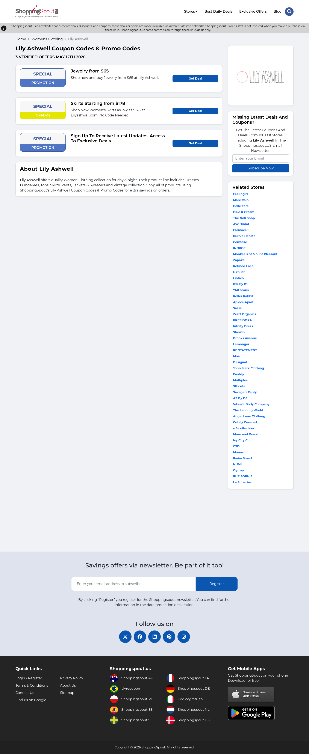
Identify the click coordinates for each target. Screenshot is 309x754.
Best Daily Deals (218, 11)
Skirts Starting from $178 (98, 103)
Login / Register (28, 678)
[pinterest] (169, 636)
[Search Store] (289, 11)
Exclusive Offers (253, 11)
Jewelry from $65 (90, 70)
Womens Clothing (47, 39)
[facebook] (139, 636)
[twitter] (124, 636)
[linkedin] (154, 636)
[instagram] (184, 636)
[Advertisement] (261, 521)
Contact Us (24, 693)
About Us (68, 685)
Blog (277, 11)
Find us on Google (31, 700)
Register (217, 584)
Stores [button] (189, 11)
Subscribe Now (261, 168)
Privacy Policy (71, 678)
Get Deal (195, 78)
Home (20, 39)
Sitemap (67, 693)
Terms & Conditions (31, 685)
